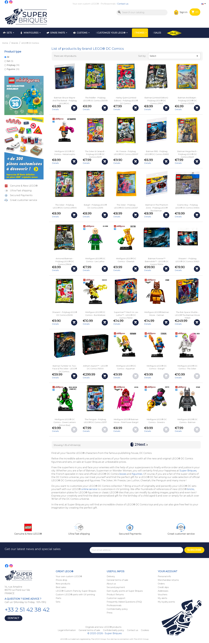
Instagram (11, 2)
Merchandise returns (168, 580)
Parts (58, 598)
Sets (58, 602)
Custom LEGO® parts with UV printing (75, 594)
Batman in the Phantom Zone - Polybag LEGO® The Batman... (156, 208)
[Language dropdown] (204, 4)
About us (111, 583)
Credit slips (163, 587)
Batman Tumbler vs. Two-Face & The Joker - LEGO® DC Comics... (64, 369)
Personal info (164, 576)
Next (143, 445)
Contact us (122, 3)
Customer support (116, 598)
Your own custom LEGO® (86, 3)
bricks (190, 489)
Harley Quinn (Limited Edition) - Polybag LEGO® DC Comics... (126, 101)
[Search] (141, 12)
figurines (137, 474)
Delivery (111, 576)
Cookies (145, 630)
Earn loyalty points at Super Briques (125, 591)
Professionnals (108, 3)
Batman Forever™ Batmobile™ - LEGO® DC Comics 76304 (157, 261)
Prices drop (61, 580)
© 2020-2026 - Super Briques (105, 633)
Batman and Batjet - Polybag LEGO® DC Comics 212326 (187, 101)
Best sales (61, 587)
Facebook (6, 2)
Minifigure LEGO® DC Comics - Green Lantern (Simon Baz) (65, 422)
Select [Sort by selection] (174, 56)
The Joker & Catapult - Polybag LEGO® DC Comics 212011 (95, 154)
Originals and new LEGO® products (103, 627)
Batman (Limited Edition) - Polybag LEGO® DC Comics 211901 (157, 101)
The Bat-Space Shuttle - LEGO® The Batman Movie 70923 (187, 315)
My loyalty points (166, 602)
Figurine (13, 69)
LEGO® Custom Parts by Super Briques (76, 591)
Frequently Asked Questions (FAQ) (124, 602)
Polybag (13, 65)
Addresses (163, 591)
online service (89, 489)
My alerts (162, 598)
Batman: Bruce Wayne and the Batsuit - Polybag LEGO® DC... (65, 101)
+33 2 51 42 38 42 (27, 609)
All (8, 57)
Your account (167, 571)
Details (55, 109)
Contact (13, 618)
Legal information (67, 630)
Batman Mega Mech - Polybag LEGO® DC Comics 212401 (187, 154)
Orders (161, 583)
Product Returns (115, 594)
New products (63, 583)
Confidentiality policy (117, 609)
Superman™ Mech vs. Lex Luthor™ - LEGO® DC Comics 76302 (126, 315)
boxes (122, 474)
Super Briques (188, 470)
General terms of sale (117, 580)
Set (10, 61)
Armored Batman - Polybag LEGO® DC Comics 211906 (64, 261)
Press (109, 612)
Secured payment (116, 587)
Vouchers (162, 594)
